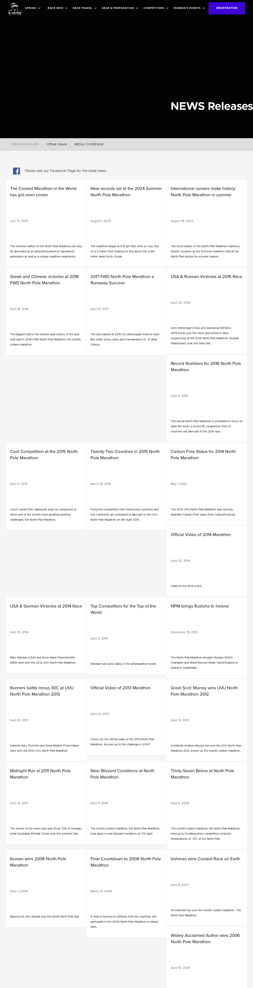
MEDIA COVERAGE (89, 144)
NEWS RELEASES (25, 144)
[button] (34, 8)
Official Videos (57, 144)
